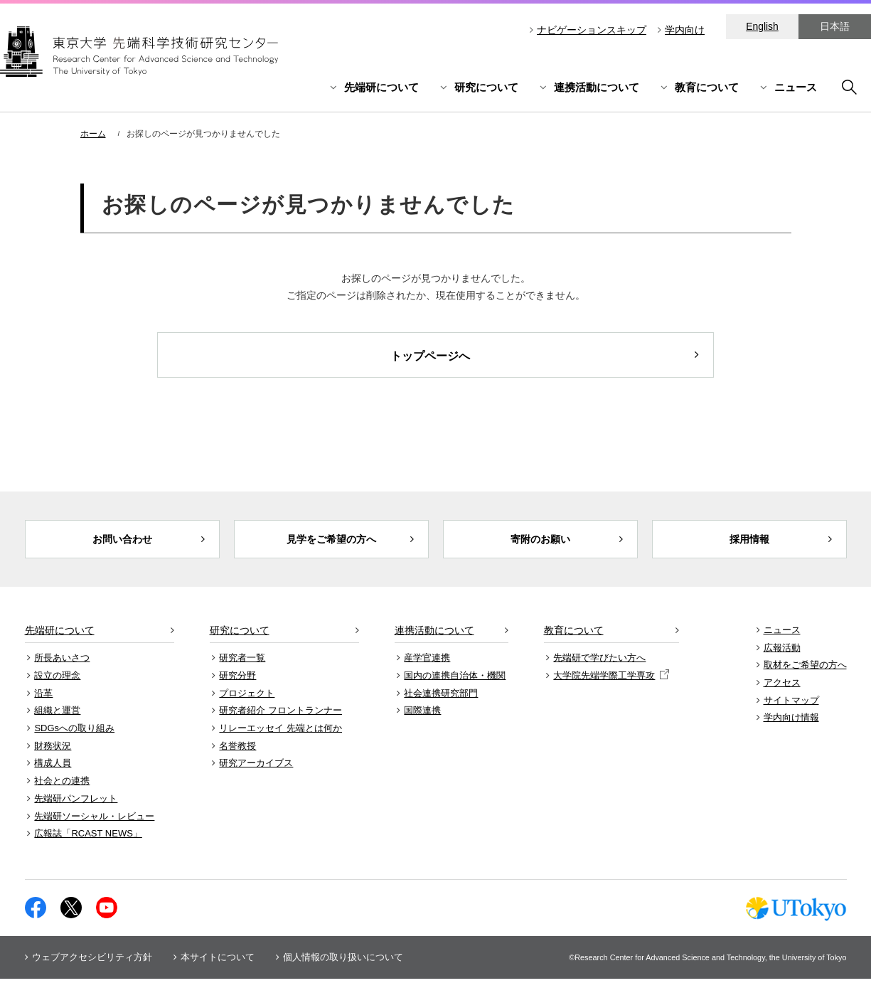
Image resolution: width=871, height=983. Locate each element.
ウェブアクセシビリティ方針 (92, 961)
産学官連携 (427, 662)
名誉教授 (237, 749)
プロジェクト (246, 696)
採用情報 (749, 541)
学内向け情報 (791, 721)
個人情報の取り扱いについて (343, 961)
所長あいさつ (62, 662)
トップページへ (430, 356)
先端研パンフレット (75, 802)
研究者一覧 (242, 662)
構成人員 (52, 767)
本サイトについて (218, 961)
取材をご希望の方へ (805, 669)
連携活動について (596, 87)
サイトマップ (791, 703)
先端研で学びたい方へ (599, 662)
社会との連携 (62, 785)
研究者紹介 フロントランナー (280, 714)
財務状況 (52, 749)
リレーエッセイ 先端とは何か (280, 732)
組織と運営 (57, 714)
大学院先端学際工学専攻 (611, 679)
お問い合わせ (122, 541)
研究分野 (237, 679)
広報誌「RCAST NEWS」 (87, 837)
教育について (707, 87)
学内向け (685, 30)
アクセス (782, 686)
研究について (486, 87)
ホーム (93, 134)
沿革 (43, 696)
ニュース (795, 87)
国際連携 (422, 714)
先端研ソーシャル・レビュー (94, 819)
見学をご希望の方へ (331, 541)
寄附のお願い (540, 541)
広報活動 (782, 651)
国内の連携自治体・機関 (455, 679)
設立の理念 (57, 679)
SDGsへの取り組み (74, 732)
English (762, 26)
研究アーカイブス (256, 767)
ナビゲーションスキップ (591, 30)
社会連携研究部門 (441, 696)
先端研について (381, 87)
